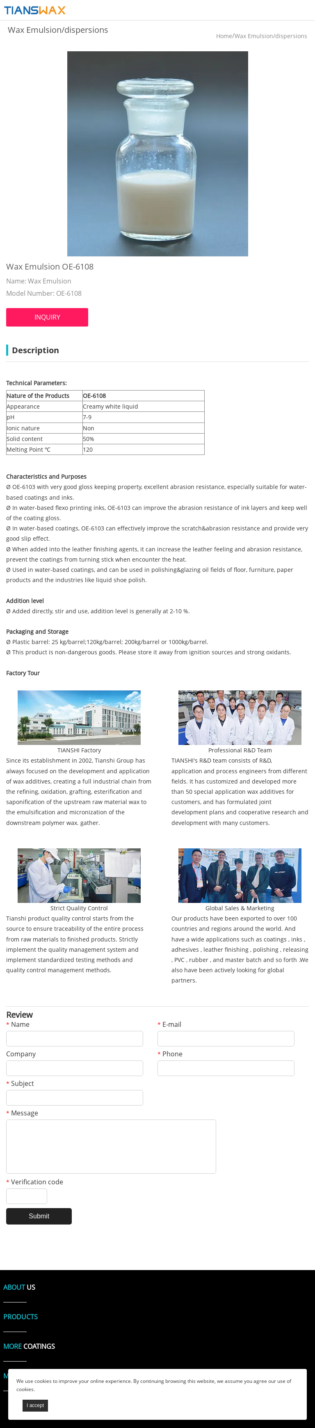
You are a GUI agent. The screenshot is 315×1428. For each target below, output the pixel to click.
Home (224, 36)
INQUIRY (47, 317)
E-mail (169, 1025)
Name (18, 1025)
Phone (170, 1054)
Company (21, 1054)
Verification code (34, 1182)
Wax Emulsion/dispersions (271, 36)
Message (22, 1113)
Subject (20, 1084)
